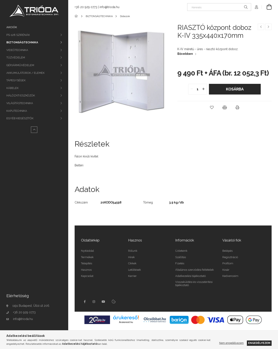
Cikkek (132, 263)
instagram (94, 301)
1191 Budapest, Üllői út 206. (31, 305)
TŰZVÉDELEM (15, 57)
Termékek (87, 257)
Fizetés (179, 263)
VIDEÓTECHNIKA (17, 50)
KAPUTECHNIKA (16, 110)
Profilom (227, 263)
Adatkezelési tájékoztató (190, 276)
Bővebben (185, 53)
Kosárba (235, 89)
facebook (84, 301)
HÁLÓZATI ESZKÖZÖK (20, 95)
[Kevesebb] (34, 130)
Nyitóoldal (87, 250)
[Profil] (256, 7)
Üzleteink (181, 250)
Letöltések (134, 269)
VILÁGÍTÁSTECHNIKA (19, 103)
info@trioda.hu (23, 319)
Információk (184, 240)
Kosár (225, 269)
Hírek (131, 257)
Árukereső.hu (126, 322)
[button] (211, 107)
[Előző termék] (261, 27)
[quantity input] (197, 89)
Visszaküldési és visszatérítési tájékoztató (194, 283)
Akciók (11, 27)
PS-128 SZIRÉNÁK (18, 34)
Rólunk (132, 250)
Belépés (227, 250)
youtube (103, 301)
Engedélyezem (259, 343)
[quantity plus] (203, 89)
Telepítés (86, 263)
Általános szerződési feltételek (194, 269)
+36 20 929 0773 (24, 312)
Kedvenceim (230, 276)
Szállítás (180, 257)
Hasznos (86, 269)
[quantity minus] (191, 89)
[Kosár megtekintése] (267, 7)
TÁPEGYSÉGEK (16, 80)
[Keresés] (219, 7)
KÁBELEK (12, 88)
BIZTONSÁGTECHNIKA (22, 42)
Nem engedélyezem (231, 343)
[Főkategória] (77, 16)
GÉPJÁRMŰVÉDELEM (20, 65)
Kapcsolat (87, 276)
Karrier (132, 276)
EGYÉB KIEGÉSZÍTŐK (19, 118)
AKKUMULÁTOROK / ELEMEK (25, 72)
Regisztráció (230, 257)
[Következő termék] (268, 27)
